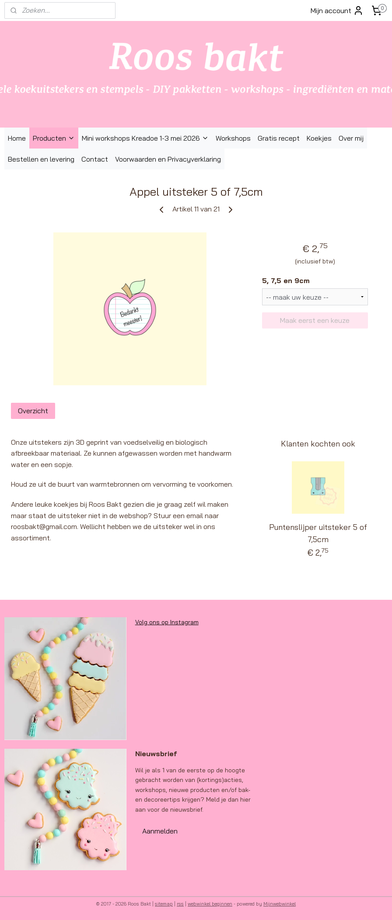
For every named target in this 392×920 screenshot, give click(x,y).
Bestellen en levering (41, 159)
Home (17, 138)
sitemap (164, 904)
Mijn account (337, 10)
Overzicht (33, 410)
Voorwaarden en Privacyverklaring (168, 159)
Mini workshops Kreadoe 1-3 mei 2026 (145, 138)
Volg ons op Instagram (167, 622)
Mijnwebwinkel (279, 904)
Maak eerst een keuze (315, 320)
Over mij (351, 138)
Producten (54, 138)
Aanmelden (160, 831)
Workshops (233, 138)
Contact (94, 159)
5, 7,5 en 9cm (286, 280)
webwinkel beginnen (210, 904)
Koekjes (319, 138)
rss (180, 904)
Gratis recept (279, 138)
